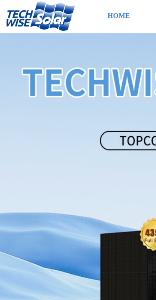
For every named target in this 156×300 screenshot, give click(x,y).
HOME (119, 16)
